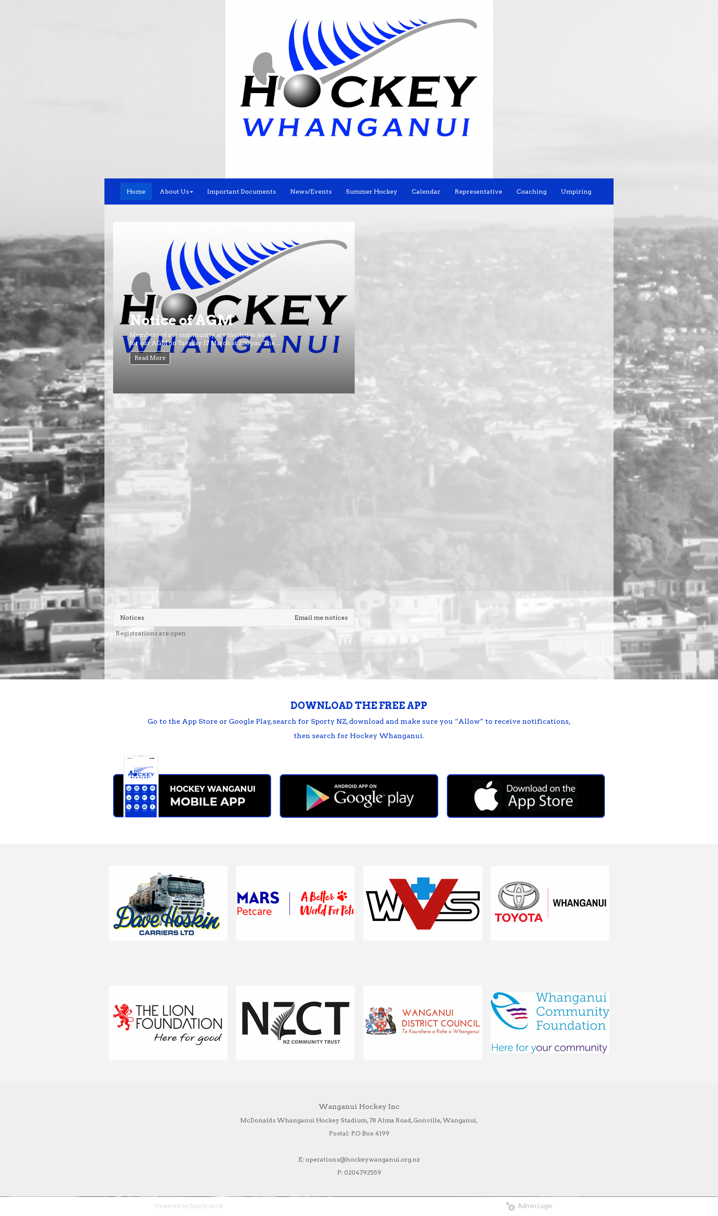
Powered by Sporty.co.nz (189, 1206)
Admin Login (529, 1206)
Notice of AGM (181, 320)
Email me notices (321, 617)
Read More (150, 357)
